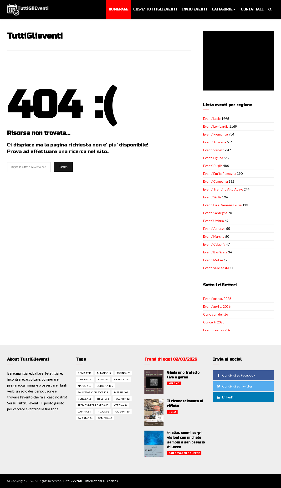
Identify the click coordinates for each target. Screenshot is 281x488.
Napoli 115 (84, 385)
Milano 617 (104, 373)
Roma (172, 412)
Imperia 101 (120, 392)
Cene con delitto (215, 314)
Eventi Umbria (213, 221)
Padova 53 (103, 411)
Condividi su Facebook (235, 375)
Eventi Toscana (214, 142)
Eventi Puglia (212, 166)
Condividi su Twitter (234, 386)
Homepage (118, 9)
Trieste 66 (103, 398)
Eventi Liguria (213, 158)
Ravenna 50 (122, 411)
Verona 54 (120, 405)
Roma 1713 (85, 373)
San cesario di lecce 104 (93, 392)
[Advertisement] (239, 61)
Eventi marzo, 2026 (217, 299)
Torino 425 (123, 373)
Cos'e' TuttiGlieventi (155, 9)
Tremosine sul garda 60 (93, 405)
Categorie (222, 9)
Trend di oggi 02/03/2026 (170, 359)
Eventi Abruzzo (214, 228)
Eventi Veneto (214, 150)
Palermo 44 (85, 418)
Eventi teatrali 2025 (217, 330)
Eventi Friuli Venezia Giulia (222, 205)
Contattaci (252, 9)
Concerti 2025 (214, 322)
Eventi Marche (214, 236)
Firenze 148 (121, 379)
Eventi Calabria (214, 244)
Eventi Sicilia (212, 197)
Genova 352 (85, 379)
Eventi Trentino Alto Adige (223, 189)
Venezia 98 (85, 398)
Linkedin (225, 397)
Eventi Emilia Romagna (219, 173)
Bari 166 (103, 379)
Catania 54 (84, 411)
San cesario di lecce (184, 453)
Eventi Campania (215, 181)
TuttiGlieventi (72, 481)
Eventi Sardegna (215, 213)
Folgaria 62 (122, 398)
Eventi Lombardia (216, 126)
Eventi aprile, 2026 (216, 306)
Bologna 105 (105, 385)
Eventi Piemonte (215, 134)
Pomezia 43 (105, 418)
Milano (174, 383)
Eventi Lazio (212, 118)
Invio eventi (194, 9)
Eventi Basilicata (215, 252)
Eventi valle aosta (216, 268)
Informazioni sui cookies (101, 481)
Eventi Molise (213, 260)
